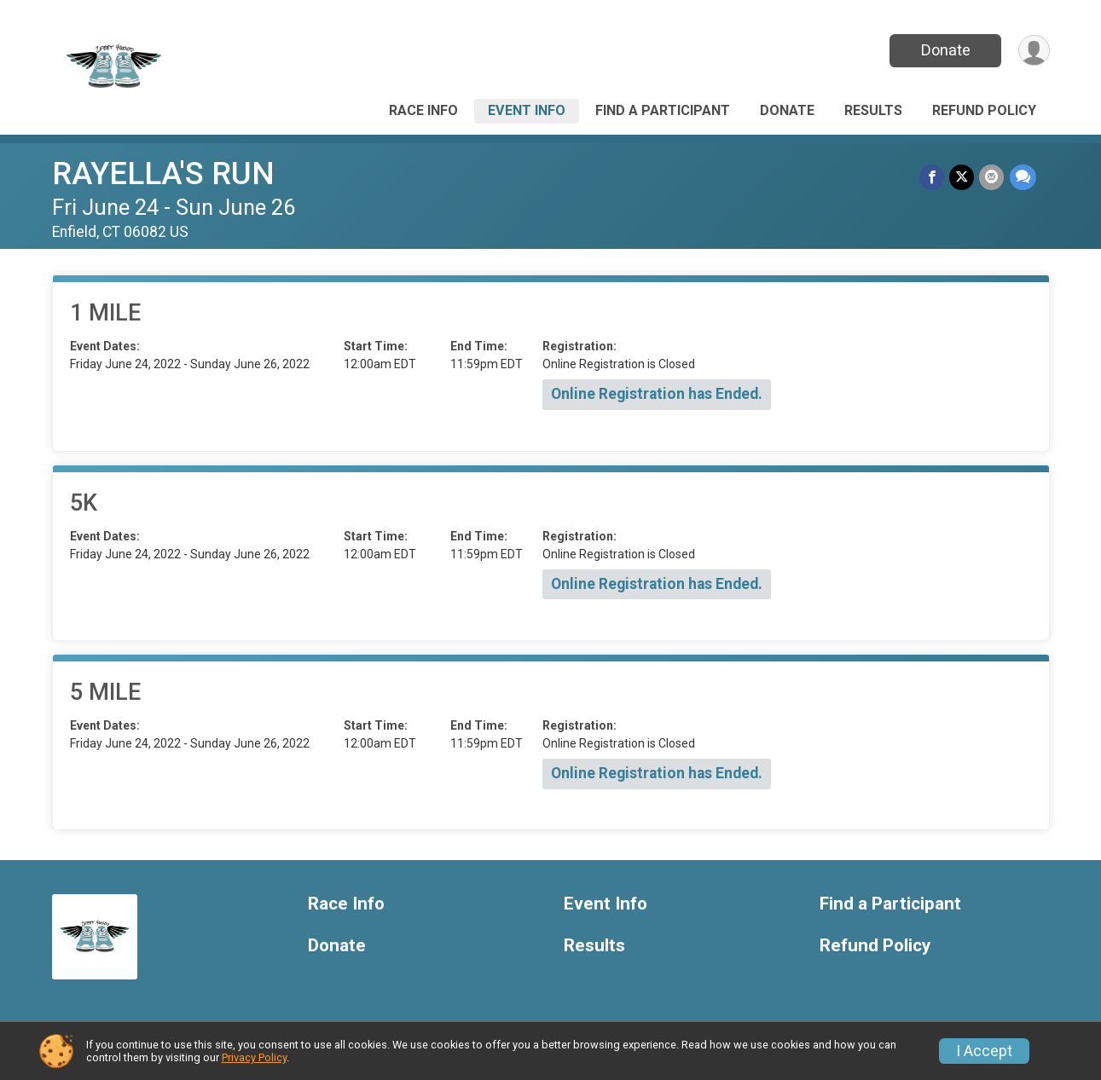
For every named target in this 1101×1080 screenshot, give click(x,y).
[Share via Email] (992, 177)
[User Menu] (1034, 50)
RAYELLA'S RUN (163, 173)
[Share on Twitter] (962, 177)
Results (873, 110)
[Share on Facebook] (932, 177)
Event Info (526, 110)
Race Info (423, 110)
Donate (945, 50)
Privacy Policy (254, 1057)
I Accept (984, 1051)
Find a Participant (662, 110)
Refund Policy (984, 110)
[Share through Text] (1023, 177)
